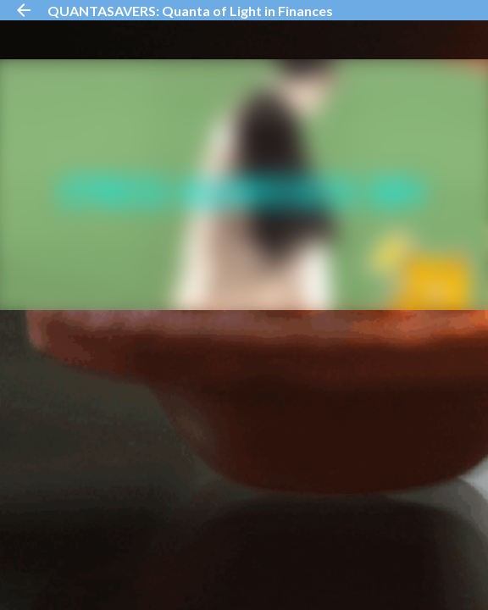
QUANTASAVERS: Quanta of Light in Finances (190, 11)
